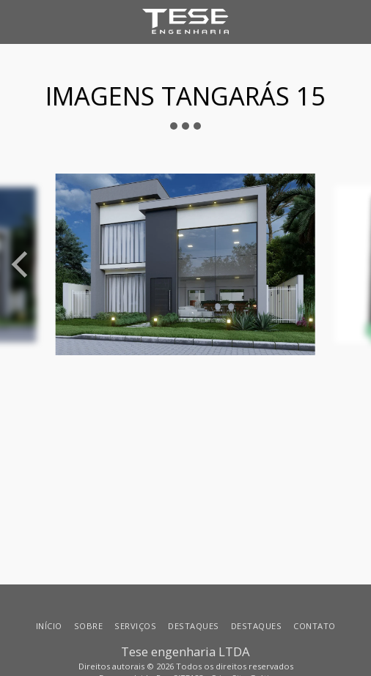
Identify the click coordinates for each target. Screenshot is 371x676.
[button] (16, 21)
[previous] (22, 264)
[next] (349, 264)
